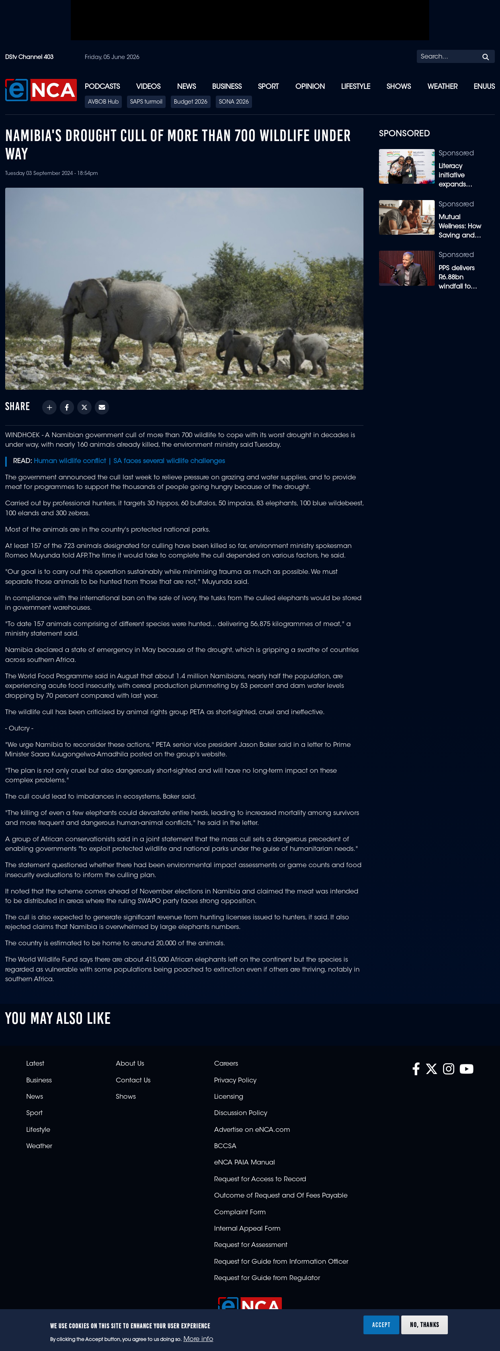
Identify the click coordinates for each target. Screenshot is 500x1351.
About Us (130, 1064)
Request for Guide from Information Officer (281, 1262)
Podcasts (102, 87)
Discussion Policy (240, 1113)
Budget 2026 (190, 102)
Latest (35, 1064)
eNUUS (484, 87)
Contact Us (133, 1081)
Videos (148, 87)
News (186, 87)
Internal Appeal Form (247, 1229)
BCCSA (225, 1146)
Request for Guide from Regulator (267, 1278)
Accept (381, 1325)
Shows (399, 87)
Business (227, 87)
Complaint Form (240, 1213)
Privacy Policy (235, 1081)
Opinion (310, 87)
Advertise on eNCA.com (252, 1130)
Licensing (228, 1097)
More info (198, 1339)
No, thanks (424, 1325)
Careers (226, 1064)
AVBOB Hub (103, 102)
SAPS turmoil (146, 102)
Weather (442, 87)
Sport (268, 87)
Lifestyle (355, 87)
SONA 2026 (234, 102)
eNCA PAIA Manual (244, 1163)
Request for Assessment (250, 1245)
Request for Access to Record (260, 1179)
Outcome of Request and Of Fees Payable (281, 1196)
